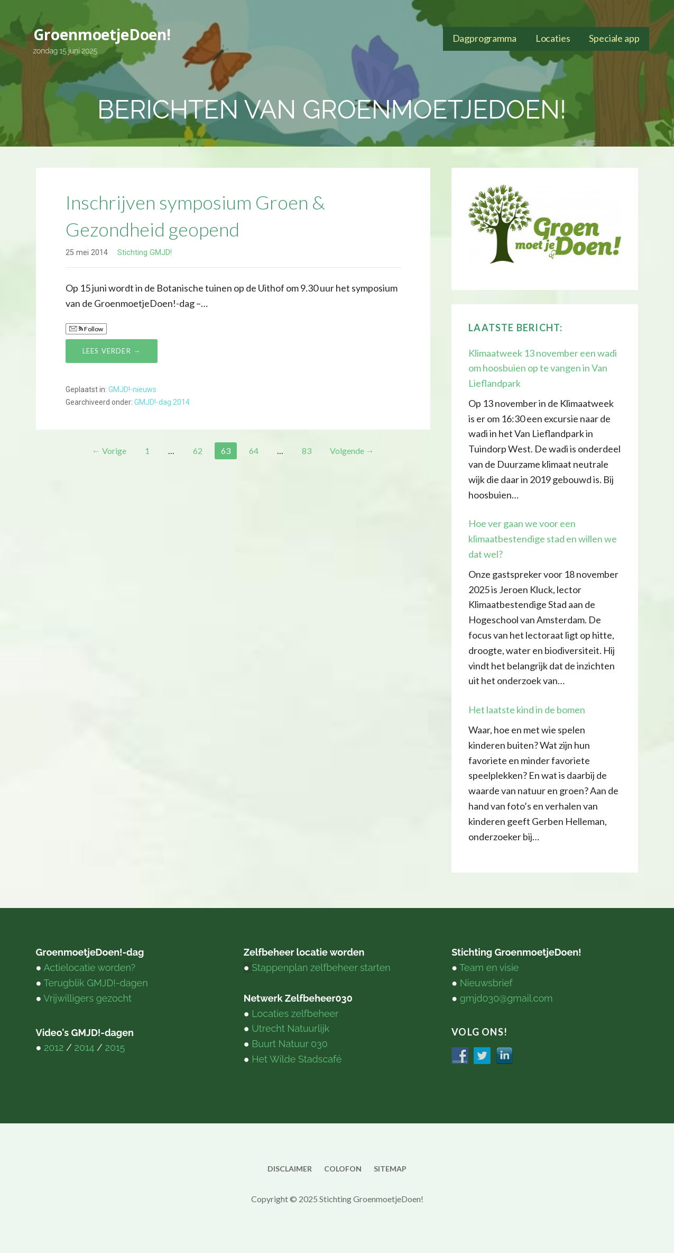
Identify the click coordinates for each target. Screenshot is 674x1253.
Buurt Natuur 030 (289, 1043)
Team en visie (489, 967)
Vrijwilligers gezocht (87, 998)
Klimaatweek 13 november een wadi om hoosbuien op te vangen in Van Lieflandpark (542, 368)
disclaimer (289, 1168)
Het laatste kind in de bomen (526, 709)
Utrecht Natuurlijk (290, 1028)
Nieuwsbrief (486, 982)
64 (253, 451)
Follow (86, 329)
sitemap (390, 1168)
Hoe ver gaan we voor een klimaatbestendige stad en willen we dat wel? (542, 538)
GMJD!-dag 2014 (162, 402)
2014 (85, 1047)
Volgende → (352, 451)
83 (306, 451)
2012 (53, 1047)
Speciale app (614, 38)
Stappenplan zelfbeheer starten (321, 967)
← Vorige (109, 451)
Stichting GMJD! (144, 252)
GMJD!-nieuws (132, 389)
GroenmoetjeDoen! (102, 34)
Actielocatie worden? (89, 967)
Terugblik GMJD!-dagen (95, 982)
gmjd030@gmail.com (506, 998)
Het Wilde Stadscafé (296, 1059)
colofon (343, 1168)
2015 (115, 1047)
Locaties (552, 38)
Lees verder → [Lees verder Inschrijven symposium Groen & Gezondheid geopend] (111, 351)
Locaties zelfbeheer (295, 1013)
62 (197, 451)
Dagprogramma (484, 38)
